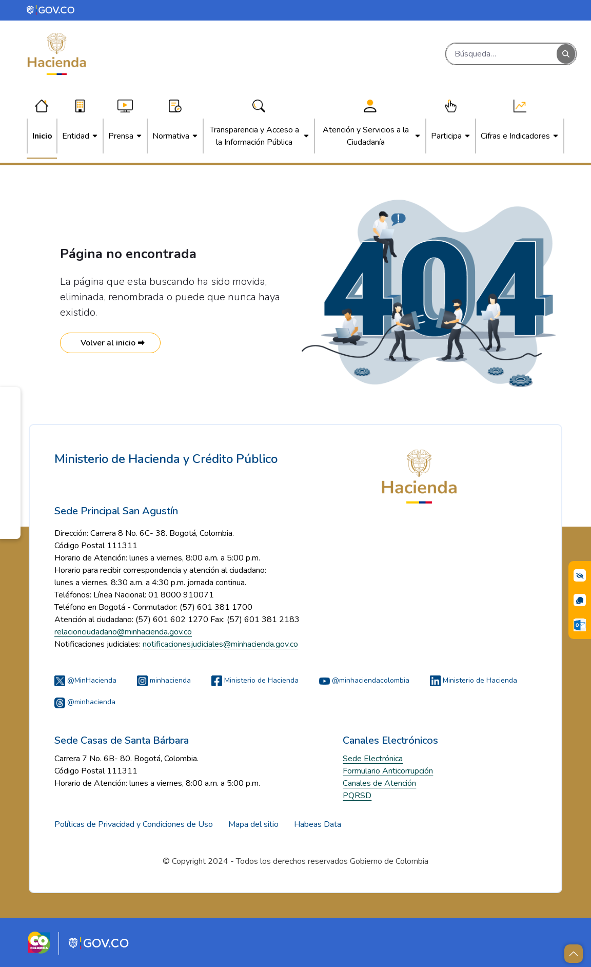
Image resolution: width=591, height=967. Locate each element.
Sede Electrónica (373, 758)
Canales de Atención (379, 783)
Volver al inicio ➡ (110, 343)
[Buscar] (501, 54)
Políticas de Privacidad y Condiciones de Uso (133, 824)
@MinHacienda (85, 680)
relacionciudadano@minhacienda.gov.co (123, 631)
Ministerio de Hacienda (255, 680)
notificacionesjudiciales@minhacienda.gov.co (220, 644)
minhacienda (164, 680)
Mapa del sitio (253, 824)
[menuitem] (42, 136)
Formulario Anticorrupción (388, 771)
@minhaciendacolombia (364, 680)
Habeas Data (317, 824)
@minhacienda (84, 702)
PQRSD (357, 795)
